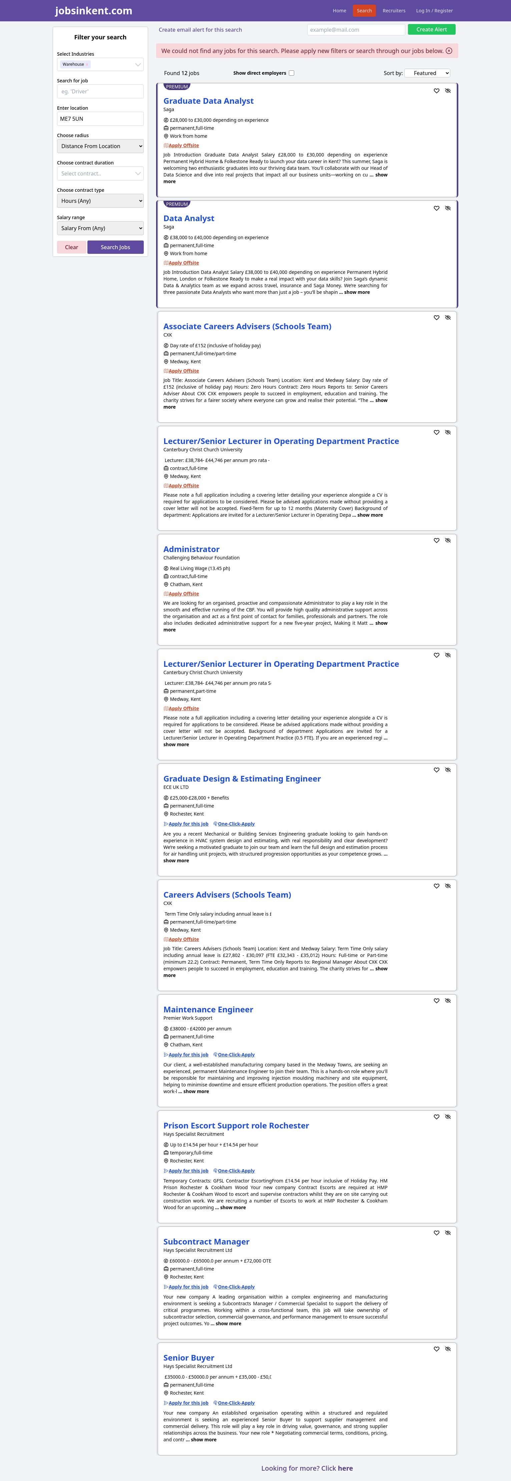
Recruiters (394, 10)
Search (364, 10)
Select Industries (75, 54)
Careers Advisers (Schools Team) (227, 894)
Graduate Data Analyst (208, 100)
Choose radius (73, 135)
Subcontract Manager (206, 1241)
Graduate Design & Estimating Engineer (242, 778)
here (345, 1468)
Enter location (72, 108)
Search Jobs (115, 247)
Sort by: (393, 73)
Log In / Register (434, 10)
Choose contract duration (85, 162)
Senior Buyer (188, 1357)
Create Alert (432, 29)
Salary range (71, 217)
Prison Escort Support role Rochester (236, 1125)
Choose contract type (80, 190)
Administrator (191, 548)
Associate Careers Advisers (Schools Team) (247, 326)
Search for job (72, 80)
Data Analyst (188, 217)
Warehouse (73, 64)
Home (339, 10)
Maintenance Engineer (208, 1009)
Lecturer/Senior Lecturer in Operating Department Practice (281, 440)
